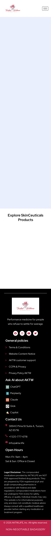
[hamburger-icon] (45, 9)
